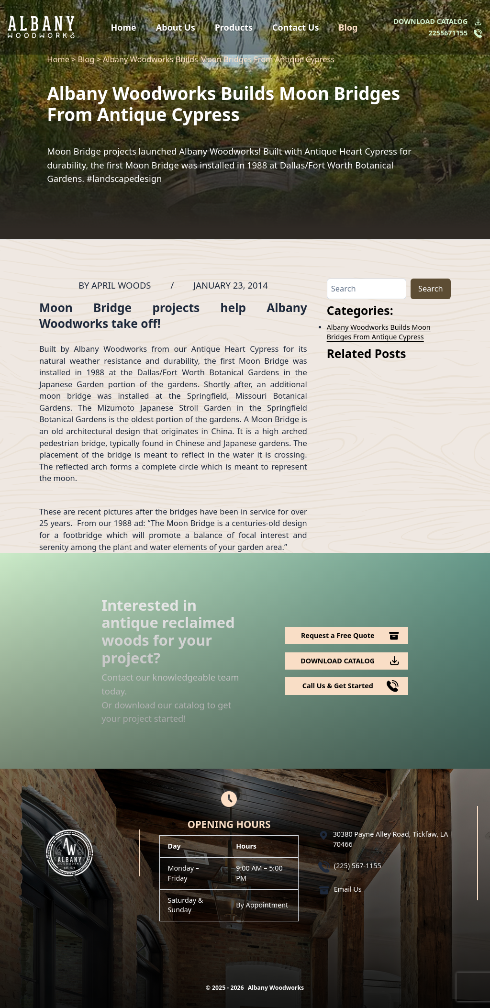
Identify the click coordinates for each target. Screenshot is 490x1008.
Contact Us (295, 27)
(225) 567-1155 (357, 865)
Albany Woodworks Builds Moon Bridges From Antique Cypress (379, 332)
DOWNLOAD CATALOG (431, 21)
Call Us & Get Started (337, 685)
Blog (347, 27)
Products (234, 27)
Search (430, 288)
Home (123, 27)
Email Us (348, 889)
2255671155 (448, 32)
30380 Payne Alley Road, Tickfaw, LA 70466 (390, 838)
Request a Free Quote (338, 635)
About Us (175, 27)
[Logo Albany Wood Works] (41, 27)
